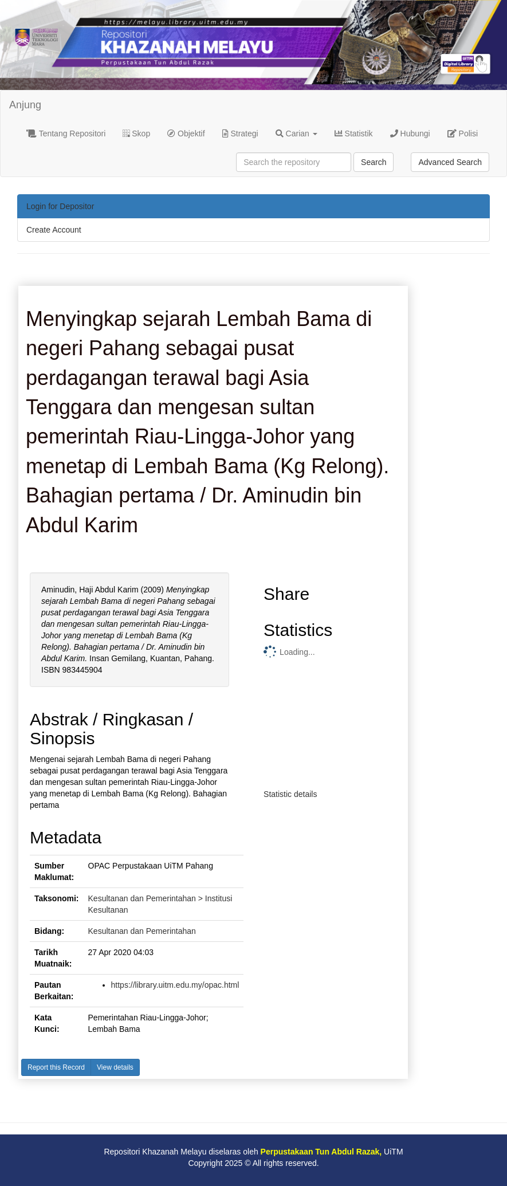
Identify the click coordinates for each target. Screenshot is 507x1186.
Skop (136, 133)
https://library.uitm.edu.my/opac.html (175, 984)
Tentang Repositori (65, 133)
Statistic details (290, 794)
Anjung (25, 105)
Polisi (462, 133)
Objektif (186, 133)
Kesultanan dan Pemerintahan (142, 931)
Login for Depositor (60, 206)
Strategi (240, 133)
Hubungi (410, 133)
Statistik (354, 133)
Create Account (53, 229)
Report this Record (56, 1067)
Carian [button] (296, 133)
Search (373, 162)
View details (115, 1067)
